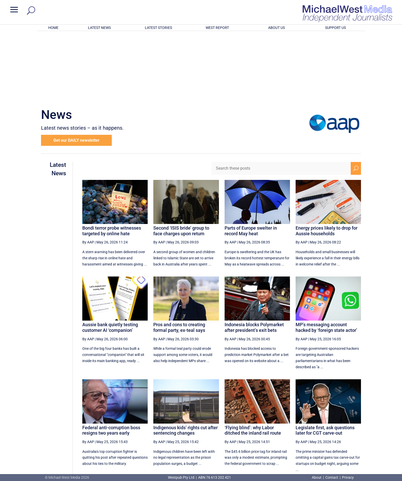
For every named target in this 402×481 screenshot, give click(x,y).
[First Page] (231, 425)
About (317, 477)
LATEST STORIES (158, 28)
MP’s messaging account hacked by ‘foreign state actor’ (326, 260)
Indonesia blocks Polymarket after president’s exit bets (254, 260)
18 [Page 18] (319, 425)
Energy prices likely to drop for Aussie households (326, 163)
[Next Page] (343, 425)
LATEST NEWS (99, 28)
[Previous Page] (242, 425)
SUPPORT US (335, 28)
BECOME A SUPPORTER (374, 445)
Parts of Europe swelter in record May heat (251, 163)
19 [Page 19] (332, 425)
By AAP (88, 175)
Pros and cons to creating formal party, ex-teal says (179, 260)
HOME (53, 28)
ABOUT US (276, 28)
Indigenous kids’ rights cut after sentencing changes (185, 363)
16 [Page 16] (293, 425)
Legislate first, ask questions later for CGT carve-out (325, 363)
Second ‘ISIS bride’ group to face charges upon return (181, 163)
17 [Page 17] (306, 425)
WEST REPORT (217, 28)
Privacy (348, 477)
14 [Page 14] (267, 425)
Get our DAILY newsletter (76, 73)
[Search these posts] (281, 101)
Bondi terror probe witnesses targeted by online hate (111, 163)
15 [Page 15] (280, 425)
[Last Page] (355, 425)
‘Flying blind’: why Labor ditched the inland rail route (253, 363)
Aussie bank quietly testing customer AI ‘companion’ (110, 260)
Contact (331, 477)
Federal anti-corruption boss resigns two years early (111, 363)
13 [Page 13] (254, 425)
